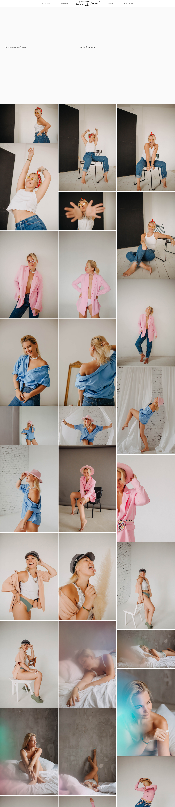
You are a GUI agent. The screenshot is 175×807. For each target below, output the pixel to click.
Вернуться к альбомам (15, 47)
